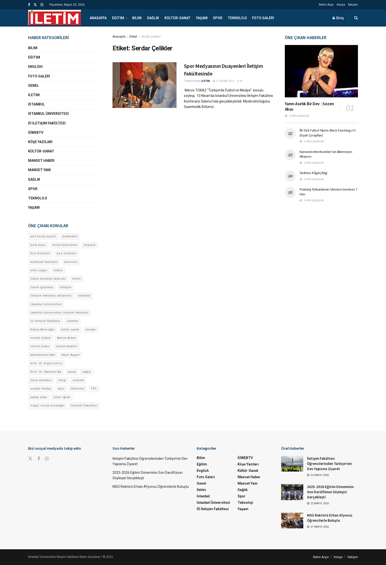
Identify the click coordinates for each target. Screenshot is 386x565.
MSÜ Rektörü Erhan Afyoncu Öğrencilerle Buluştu (151, 487)
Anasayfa (98, 18)
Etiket (133, 36)
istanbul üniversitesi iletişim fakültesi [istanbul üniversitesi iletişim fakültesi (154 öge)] (60, 312)
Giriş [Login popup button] (338, 18)
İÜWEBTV (35, 132)
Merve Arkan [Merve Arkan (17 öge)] (66, 338)
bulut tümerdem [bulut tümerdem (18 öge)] (64, 245)
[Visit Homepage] (54, 18)
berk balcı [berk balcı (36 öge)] (38, 245)
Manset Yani (39, 170)
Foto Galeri (263, 18)
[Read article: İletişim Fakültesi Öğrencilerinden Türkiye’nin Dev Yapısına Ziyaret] (292, 464)
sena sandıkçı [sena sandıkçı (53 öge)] (41, 380)
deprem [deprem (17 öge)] (90, 245)
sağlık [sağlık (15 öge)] (86, 371)
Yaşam (202, 18)
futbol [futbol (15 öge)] (58, 270)
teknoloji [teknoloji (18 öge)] (77, 388)
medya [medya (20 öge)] (90, 329)
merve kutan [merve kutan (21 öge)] (40, 346)
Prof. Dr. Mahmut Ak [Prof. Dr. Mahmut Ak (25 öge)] (46, 371)
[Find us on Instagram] (46, 459)
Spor (217, 18)
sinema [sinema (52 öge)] (78, 380)
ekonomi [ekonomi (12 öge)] (71, 262)
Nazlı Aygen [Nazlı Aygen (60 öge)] (71, 355)
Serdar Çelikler (151, 36)
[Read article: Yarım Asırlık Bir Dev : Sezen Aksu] (321, 71)
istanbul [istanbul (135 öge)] (84, 295)
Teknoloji (237, 18)
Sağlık (153, 18)
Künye (341, 4)
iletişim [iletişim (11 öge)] (65, 287)
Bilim (137, 18)
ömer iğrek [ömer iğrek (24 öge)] (61, 397)
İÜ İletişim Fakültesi (46, 123)
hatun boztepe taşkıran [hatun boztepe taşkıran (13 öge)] (48, 278)
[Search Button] (356, 18)
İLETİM (205, 81)
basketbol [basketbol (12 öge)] (70, 236)
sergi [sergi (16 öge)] (62, 380)
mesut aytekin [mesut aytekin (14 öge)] (66, 346)
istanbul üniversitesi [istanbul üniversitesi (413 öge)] (46, 304)
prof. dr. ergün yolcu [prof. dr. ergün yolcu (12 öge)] (46, 363)
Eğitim (118, 18)
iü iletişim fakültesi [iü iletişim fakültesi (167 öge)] (45, 321)
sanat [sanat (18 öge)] (72, 371)
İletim (34, 95)
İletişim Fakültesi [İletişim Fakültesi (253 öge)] (84, 405)
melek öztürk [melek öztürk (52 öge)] (41, 338)
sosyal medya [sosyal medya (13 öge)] (41, 388)
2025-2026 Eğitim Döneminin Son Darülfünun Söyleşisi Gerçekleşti (330, 491)
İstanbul (36, 104)
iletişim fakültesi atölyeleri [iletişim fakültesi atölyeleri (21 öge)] (51, 295)
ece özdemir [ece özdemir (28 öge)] (66, 253)
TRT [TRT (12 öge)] (94, 388)
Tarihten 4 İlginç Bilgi (314, 173)
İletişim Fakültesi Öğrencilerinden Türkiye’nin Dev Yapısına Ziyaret (329, 463)
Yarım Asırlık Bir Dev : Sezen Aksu (309, 106)
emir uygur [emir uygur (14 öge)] (39, 270)
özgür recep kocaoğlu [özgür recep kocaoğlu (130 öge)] (47, 405)
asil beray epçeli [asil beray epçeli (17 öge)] (43, 236)
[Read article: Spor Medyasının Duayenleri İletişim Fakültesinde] (145, 85)
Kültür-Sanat (177, 18)
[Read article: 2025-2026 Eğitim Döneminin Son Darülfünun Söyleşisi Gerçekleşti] (292, 492)
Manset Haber (41, 161)
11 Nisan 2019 (223, 81)
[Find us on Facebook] (38, 459)
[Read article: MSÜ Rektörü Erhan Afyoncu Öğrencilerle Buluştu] (292, 520)
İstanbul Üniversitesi (48, 114)
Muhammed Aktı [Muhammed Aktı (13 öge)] (43, 355)
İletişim (353, 4)
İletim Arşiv (326, 4)
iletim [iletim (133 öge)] (76, 278)
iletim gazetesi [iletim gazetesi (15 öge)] (42, 287)
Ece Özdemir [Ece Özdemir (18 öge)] (40, 253)
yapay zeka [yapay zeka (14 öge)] (39, 397)
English (35, 67)
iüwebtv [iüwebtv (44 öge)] (72, 321)
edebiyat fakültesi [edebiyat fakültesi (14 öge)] (44, 262)
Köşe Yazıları (40, 142)
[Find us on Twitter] (30, 459)
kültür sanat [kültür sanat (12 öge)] (70, 329)
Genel (33, 86)
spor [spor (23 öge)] (61, 388)
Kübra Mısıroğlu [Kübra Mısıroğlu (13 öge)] (43, 329)
